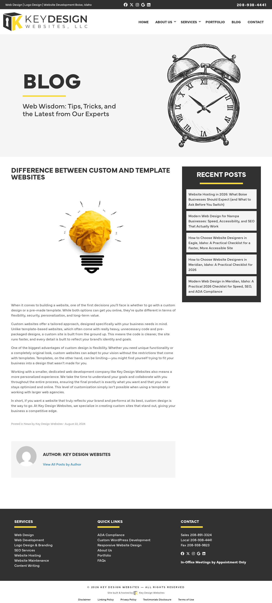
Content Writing (27, 565)
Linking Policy (106, 599)
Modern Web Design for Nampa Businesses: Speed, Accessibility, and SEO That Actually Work (221, 220)
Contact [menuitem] (256, 21)
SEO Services (24, 550)
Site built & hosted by (136, 592)
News (27, 424)
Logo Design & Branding (33, 544)
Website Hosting (27, 555)
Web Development (29, 539)
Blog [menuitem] (236, 21)
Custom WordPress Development (123, 539)
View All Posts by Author (62, 464)
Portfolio (104, 555)
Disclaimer (84, 599)
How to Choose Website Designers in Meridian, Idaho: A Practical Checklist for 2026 (220, 264)
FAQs (101, 560)
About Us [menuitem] (163, 21)
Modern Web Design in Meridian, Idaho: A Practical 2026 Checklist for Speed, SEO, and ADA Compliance (221, 286)
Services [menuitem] (189, 21)
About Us (104, 550)
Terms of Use (186, 599)
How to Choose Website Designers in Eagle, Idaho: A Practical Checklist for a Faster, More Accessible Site (219, 242)
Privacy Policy (128, 599)
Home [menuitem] (143, 21)
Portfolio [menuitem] (215, 21)
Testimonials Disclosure (157, 599)
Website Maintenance (31, 560)
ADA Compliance (111, 534)
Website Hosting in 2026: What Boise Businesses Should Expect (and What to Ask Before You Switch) (219, 199)
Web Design (24, 534)
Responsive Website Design (119, 544)
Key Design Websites (120, 587)
